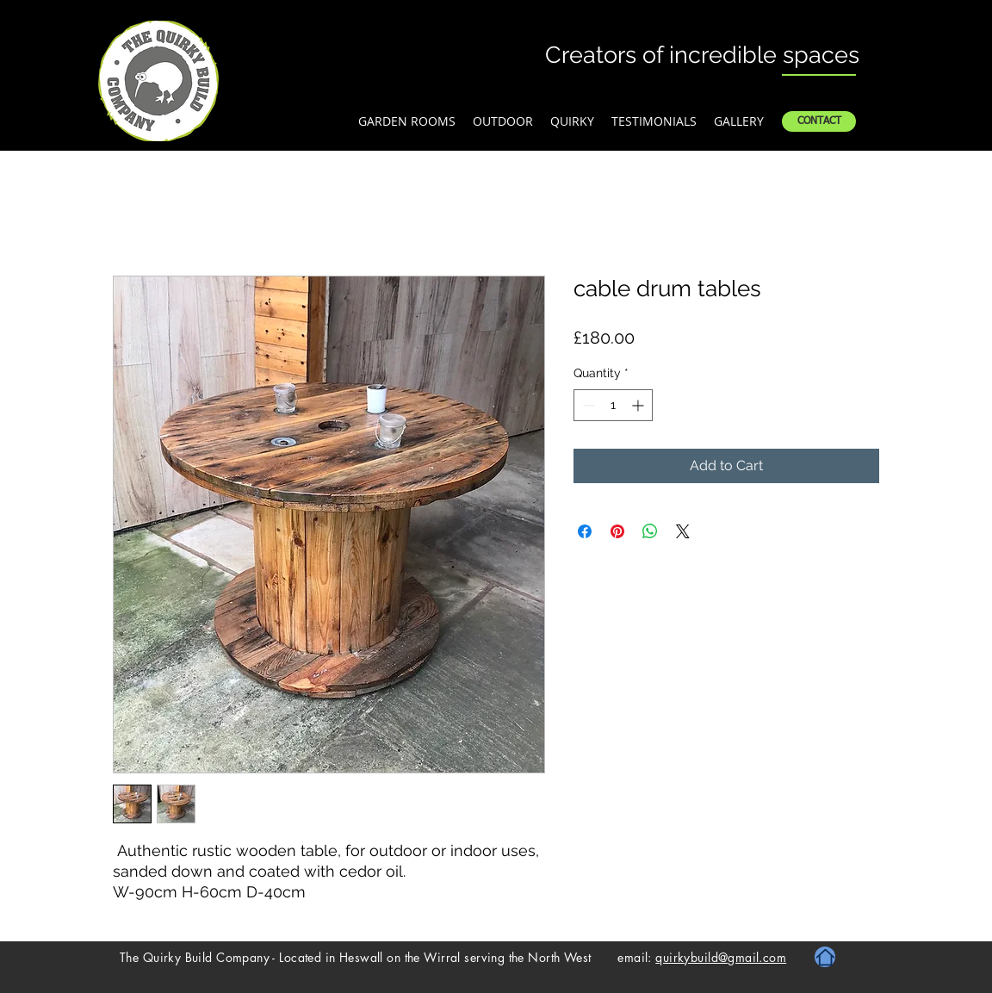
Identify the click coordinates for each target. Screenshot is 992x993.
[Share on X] (683, 531)
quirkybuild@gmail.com (720, 957)
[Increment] (639, 405)
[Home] (825, 956)
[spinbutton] (613, 405)
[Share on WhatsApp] (650, 531)
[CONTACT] (819, 121)
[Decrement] (587, 405)
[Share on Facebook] (584, 531)
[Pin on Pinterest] (617, 531)
